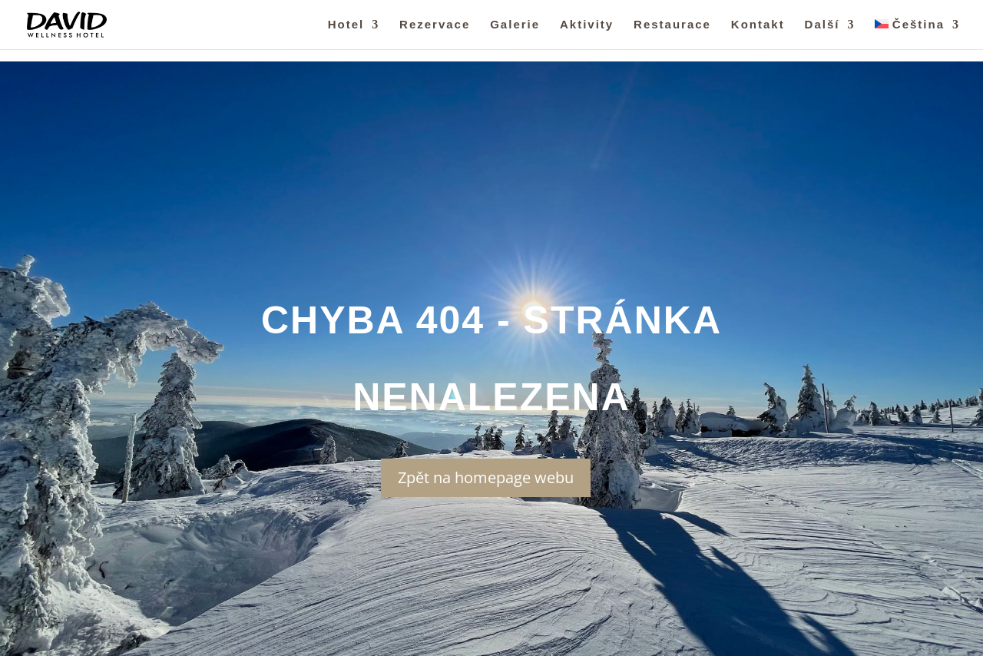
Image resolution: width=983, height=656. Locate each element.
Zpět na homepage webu (486, 477)
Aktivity (587, 25)
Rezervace (434, 25)
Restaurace (672, 25)
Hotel (346, 25)
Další (822, 25)
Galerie (515, 25)
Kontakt (758, 25)
